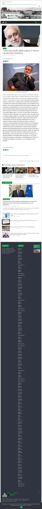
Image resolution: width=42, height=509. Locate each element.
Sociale (8, 199)
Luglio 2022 (20, 370)
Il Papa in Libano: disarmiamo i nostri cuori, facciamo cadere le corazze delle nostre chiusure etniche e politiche (25, 234)
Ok (21, 507)
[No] (40, 505)
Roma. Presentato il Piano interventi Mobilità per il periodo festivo (24, 220)
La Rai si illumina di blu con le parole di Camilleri (15, 155)
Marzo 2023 (20, 345)
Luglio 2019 (20, 483)
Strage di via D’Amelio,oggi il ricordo (29, 161)
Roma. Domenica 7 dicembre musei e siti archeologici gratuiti (23, 226)
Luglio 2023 (20, 335)
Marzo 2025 (20, 275)
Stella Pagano (13, 55)
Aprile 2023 (20, 343)
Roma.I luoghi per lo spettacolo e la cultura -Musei (20, 176)
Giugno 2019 (20, 485)
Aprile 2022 (20, 379)
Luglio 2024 (20, 300)
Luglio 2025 (20, 265)
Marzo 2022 (20, 381)
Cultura (4, 48)
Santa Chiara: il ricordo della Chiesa (33, 175)
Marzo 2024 (20, 310)
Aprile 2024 (20, 308)
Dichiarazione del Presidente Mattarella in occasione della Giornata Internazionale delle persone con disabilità (19, 203)
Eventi (4, 199)
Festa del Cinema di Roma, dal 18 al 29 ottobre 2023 (7, 176)
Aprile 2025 (20, 273)
